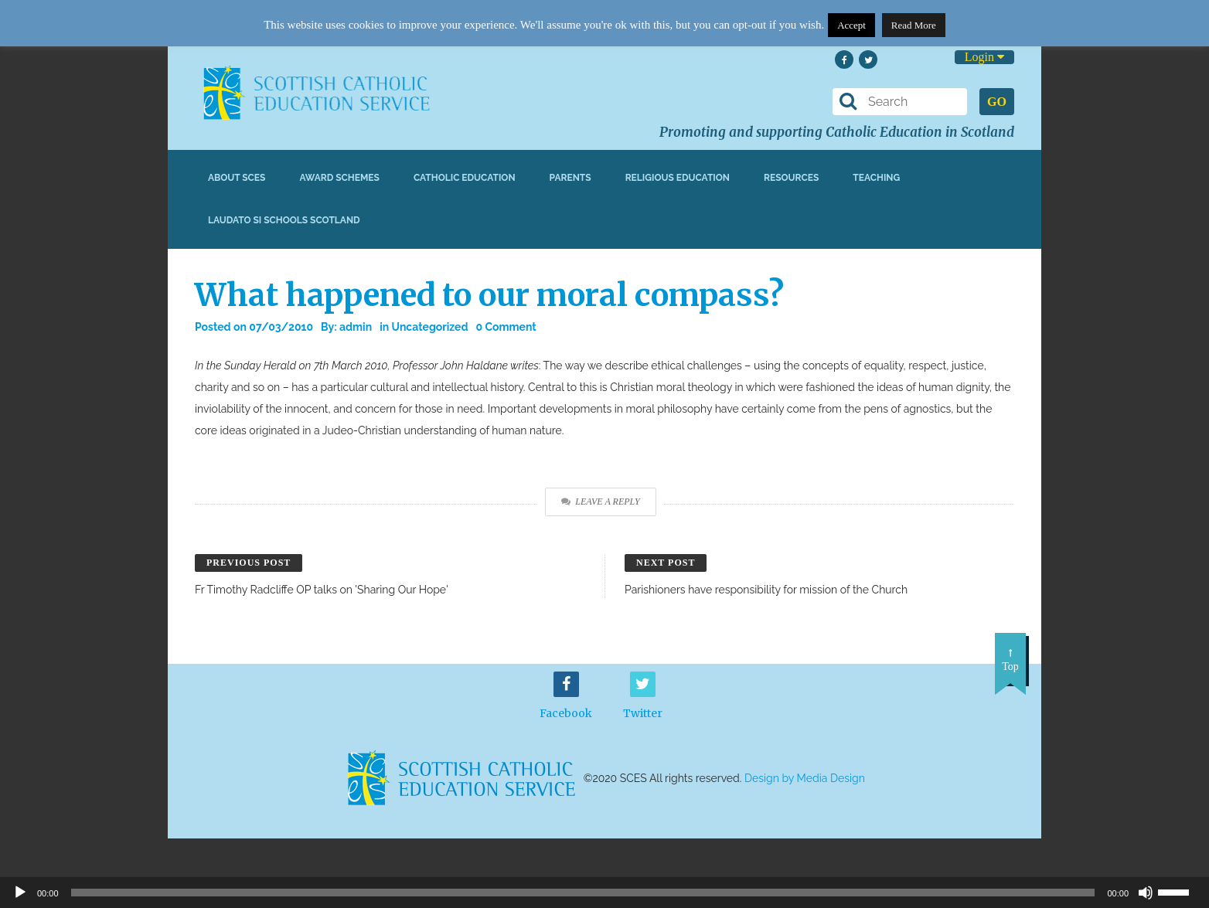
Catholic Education (465, 177)
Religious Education (677, 177)
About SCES (236, 177)
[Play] (20, 892)
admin (355, 327)
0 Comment (505, 327)
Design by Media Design (804, 778)
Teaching (876, 177)
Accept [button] (851, 25)
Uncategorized (430, 327)
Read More (913, 25)
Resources (791, 177)
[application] (604, 892)
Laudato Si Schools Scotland (284, 220)
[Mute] (1145, 892)
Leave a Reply (600, 501)
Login (984, 56)
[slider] (1179, 891)
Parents (570, 177)
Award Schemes (339, 177)
